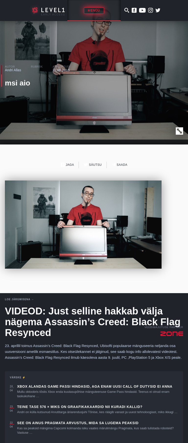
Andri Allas (13, 70)
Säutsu (93, 165)
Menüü (94, 10)
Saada (120, 165)
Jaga (67, 165)
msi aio (17, 83)
